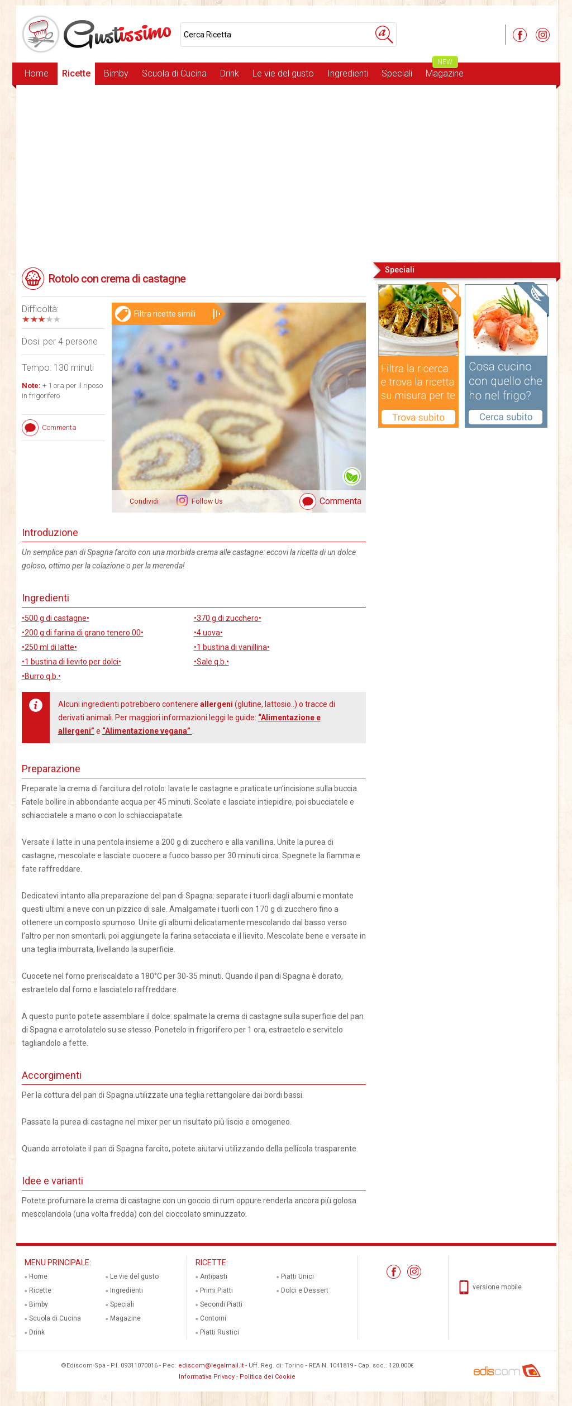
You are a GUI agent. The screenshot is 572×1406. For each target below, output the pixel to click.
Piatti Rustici (219, 1332)
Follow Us (206, 501)
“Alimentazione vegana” (147, 730)
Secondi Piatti (221, 1304)
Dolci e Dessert (304, 1290)
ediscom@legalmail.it (211, 1365)
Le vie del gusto (283, 73)
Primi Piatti (216, 1290)
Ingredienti (347, 73)
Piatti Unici (297, 1276)
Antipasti (213, 1276)
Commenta (340, 501)
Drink (229, 73)
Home (37, 73)
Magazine (445, 71)
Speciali (397, 73)
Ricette (76, 73)
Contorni (213, 1318)
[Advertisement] (286, 172)
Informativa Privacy (207, 1376)
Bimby (116, 73)
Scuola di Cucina (174, 73)
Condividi (144, 501)
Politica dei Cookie (267, 1376)
